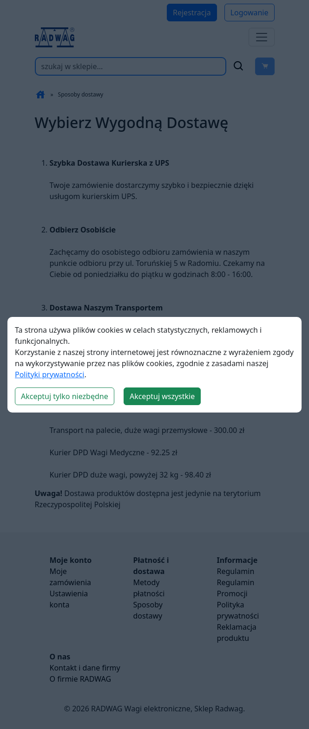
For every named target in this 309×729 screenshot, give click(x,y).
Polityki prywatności (49, 374)
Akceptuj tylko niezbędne (64, 396)
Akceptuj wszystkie (162, 396)
